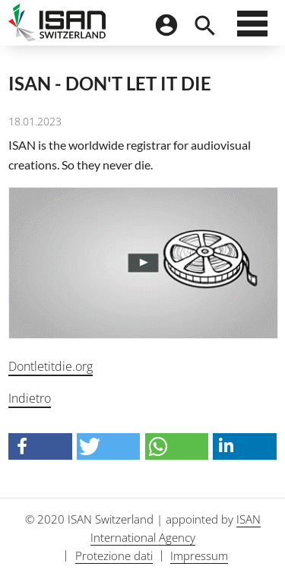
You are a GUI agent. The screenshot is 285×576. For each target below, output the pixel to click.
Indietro (29, 398)
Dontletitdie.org (50, 366)
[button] (39, 446)
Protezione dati (114, 555)
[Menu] (252, 27)
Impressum (199, 555)
